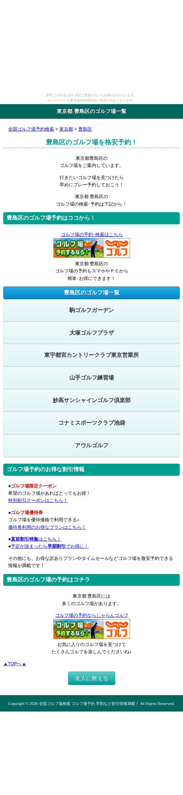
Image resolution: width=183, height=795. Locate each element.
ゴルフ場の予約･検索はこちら (92, 234)
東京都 (66, 129)
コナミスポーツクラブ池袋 (91, 423)
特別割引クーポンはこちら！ (38, 500)
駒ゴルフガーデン (91, 310)
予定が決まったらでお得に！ (50, 546)
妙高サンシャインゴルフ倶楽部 (92, 400)
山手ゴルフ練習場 (91, 378)
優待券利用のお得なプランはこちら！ (47, 527)
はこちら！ (36, 539)
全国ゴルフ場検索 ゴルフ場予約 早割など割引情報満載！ (89, 703)
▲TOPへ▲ (14, 663)
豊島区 (85, 129)
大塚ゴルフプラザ (91, 333)
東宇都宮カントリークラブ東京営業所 (91, 355)
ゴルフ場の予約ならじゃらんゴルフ (91, 615)
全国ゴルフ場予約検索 (31, 129)
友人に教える (91, 678)
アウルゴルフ (91, 445)
